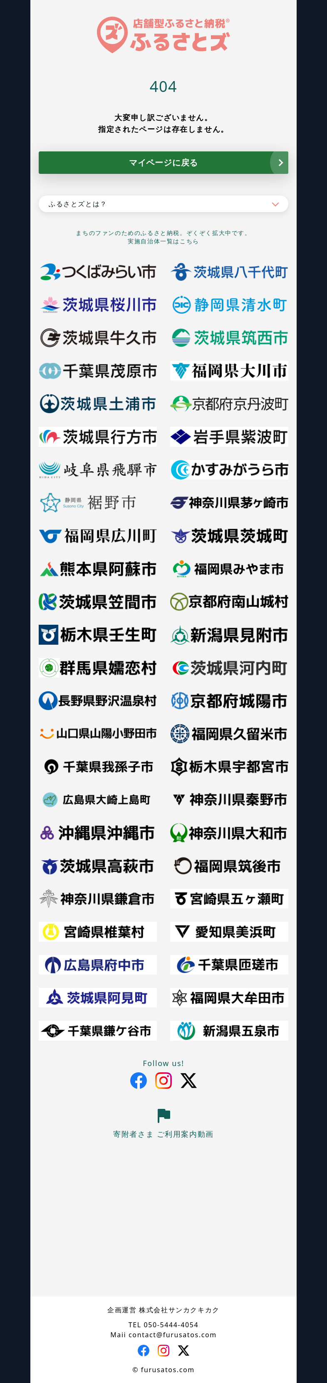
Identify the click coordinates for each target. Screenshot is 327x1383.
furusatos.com (168, 1369)
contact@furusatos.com (173, 1334)
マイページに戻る (163, 162)
